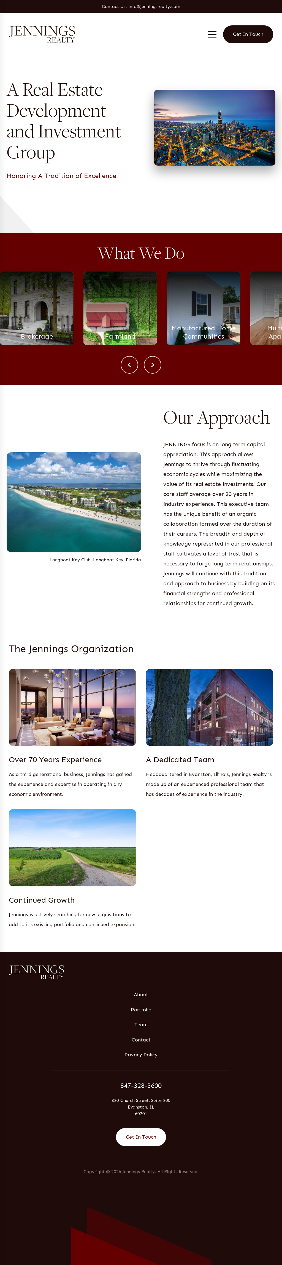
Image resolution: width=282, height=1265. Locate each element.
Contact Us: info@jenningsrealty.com (141, 6)
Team (141, 1025)
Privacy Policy (141, 1055)
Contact (141, 1040)
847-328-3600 (141, 1085)
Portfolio (141, 1010)
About (141, 995)
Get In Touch (248, 34)
